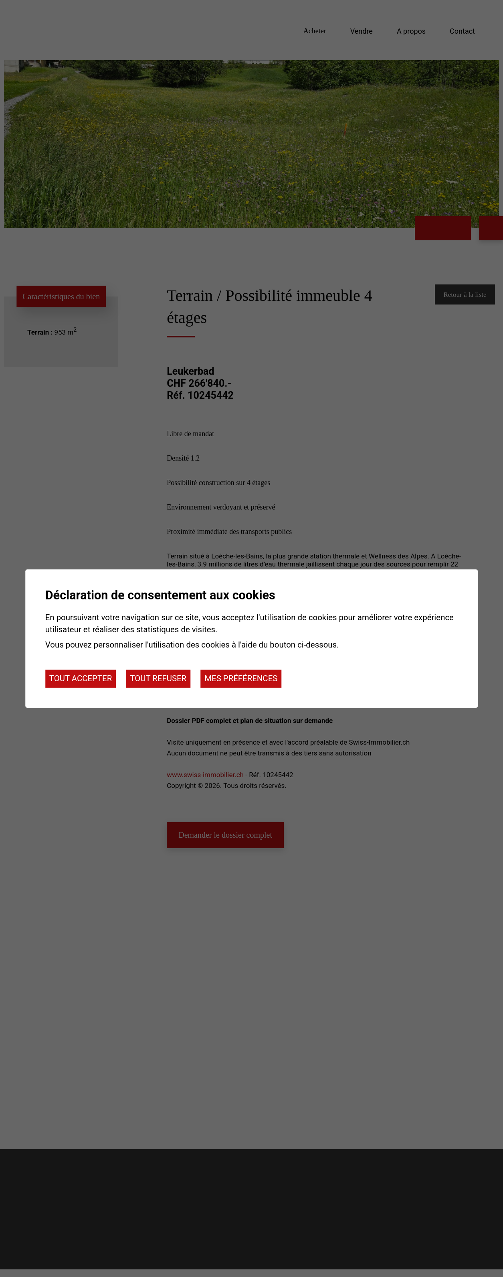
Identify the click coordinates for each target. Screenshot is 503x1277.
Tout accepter (80, 679)
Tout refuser (158, 679)
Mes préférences (240, 679)
